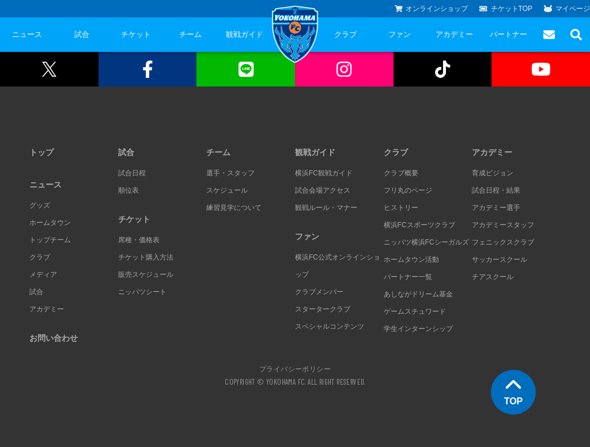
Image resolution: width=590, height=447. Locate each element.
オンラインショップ (431, 9)
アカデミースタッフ (503, 225)
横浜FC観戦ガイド (324, 173)
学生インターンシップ (418, 329)
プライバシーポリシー (295, 369)
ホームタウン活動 (411, 260)
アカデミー (454, 34)
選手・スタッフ (230, 173)
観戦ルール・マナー (326, 208)
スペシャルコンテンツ (329, 326)
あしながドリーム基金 (418, 294)
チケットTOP (505, 9)
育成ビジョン (492, 173)
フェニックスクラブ (503, 242)
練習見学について (234, 208)
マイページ (567, 9)
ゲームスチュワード (415, 311)
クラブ (345, 34)
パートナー (508, 34)
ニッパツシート (142, 292)
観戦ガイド (244, 34)
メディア (43, 275)
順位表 (128, 190)
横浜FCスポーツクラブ (419, 225)
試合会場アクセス (322, 190)
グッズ (39, 205)
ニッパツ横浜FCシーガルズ (426, 242)
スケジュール (227, 190)
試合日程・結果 (496, 190)
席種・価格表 (139, 240)
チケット (136, 34)
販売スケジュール (145, 275)
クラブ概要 (401, 173)
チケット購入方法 (145, 257)
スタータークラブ (322, 309)
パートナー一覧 (408, 277)
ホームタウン (50, 223)
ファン (399, 34)
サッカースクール (499, 260)
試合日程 (132, 173)
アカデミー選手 (496, 208)
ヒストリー (401, 208)
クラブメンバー (319, 292)
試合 (81, 34)
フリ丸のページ (408, 190)
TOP (513, 391)
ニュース (27, 34)
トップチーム (50, 240)
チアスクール (492, 277)
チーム (190, 34)
